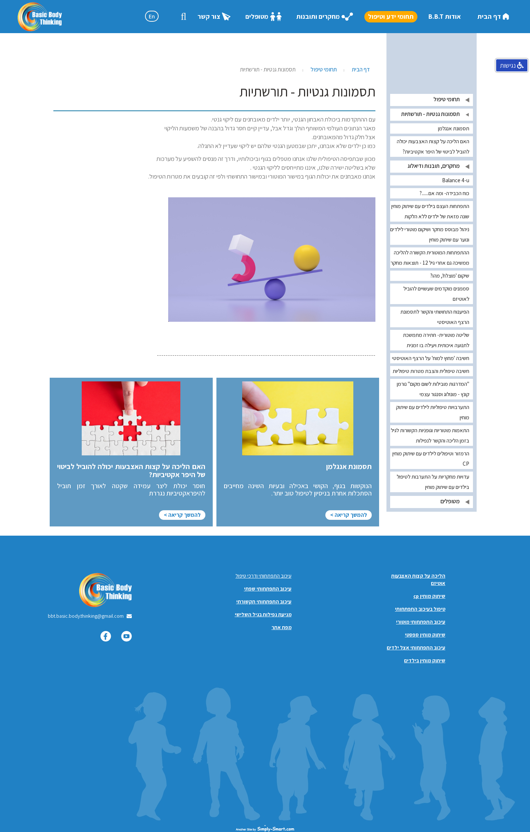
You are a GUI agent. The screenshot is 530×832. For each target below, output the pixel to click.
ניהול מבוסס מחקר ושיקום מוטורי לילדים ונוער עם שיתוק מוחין (429, 234)
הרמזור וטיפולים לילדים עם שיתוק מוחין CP (430, 458)
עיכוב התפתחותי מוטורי (420, 621)
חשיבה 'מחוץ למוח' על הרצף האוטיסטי (430, 358)
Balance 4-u (455, 180)
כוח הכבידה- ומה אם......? (444, 193)
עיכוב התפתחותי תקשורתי (264, 601)
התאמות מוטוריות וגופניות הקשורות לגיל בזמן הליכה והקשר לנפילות (430, 435)
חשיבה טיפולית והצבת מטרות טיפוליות (431, 370)
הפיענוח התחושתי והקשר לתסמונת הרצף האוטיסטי (434, 316)
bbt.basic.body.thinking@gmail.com (86, 616)
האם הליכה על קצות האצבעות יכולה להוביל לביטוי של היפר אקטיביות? (433, 146)
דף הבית (493, 16)
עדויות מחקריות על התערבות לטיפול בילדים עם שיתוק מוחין (433, 481)
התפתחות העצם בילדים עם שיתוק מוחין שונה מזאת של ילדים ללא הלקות (430, 211)
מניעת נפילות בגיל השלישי (263, 614)
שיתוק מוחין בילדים (424, 660)
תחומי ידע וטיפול (391, 16)
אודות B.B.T (444, 16)
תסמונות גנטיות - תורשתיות (430, 114)
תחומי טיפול (324, 69)
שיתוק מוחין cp (429, 596)
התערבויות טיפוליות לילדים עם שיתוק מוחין (432, 412)
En (152, 16)
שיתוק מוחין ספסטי (425, 634)
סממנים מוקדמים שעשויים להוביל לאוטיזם (436, 293)
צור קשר (214, 16)
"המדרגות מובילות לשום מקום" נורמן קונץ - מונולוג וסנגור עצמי (433, 389)
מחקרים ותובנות (324, 16)
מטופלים (263, 16)
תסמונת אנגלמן (453, 128)
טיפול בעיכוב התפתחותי (420, 609)
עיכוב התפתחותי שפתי (268, 588)
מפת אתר (282, 627)
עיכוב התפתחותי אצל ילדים (416, 647)
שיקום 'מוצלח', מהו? (449, 275)
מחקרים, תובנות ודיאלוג (433, 166)
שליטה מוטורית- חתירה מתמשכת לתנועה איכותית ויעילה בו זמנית (436, 340)
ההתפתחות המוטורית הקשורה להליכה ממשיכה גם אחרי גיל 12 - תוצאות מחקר (430, 257)
